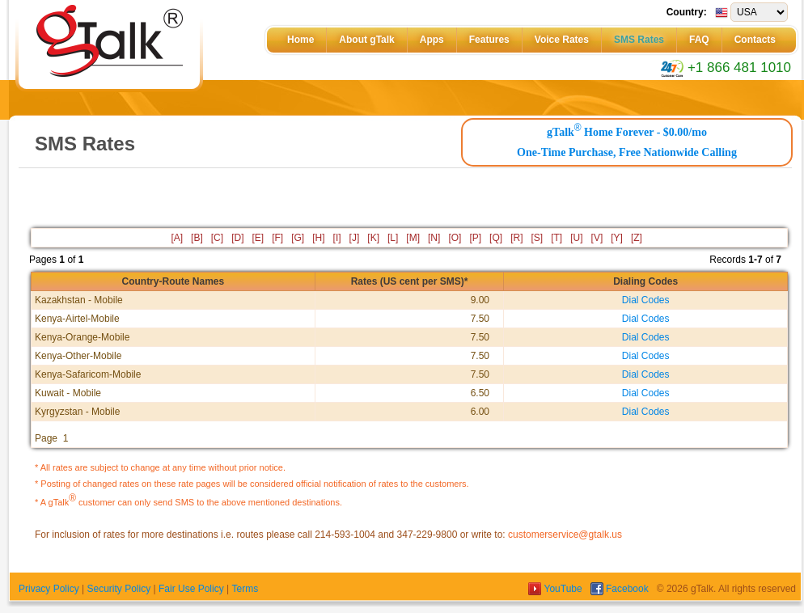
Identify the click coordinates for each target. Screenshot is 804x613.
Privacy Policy (49, 588)
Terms (244, 588)
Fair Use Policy (191, 588)
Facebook (620, 588)
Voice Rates (562, 39)
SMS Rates (639, 39)
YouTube (556, 588)
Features (489, 39)
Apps (432, 39)
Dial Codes (646, 300)
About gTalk (366, 39)
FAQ (699, 39)
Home (300, 39)
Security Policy (118, 588)
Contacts (755, 39)
